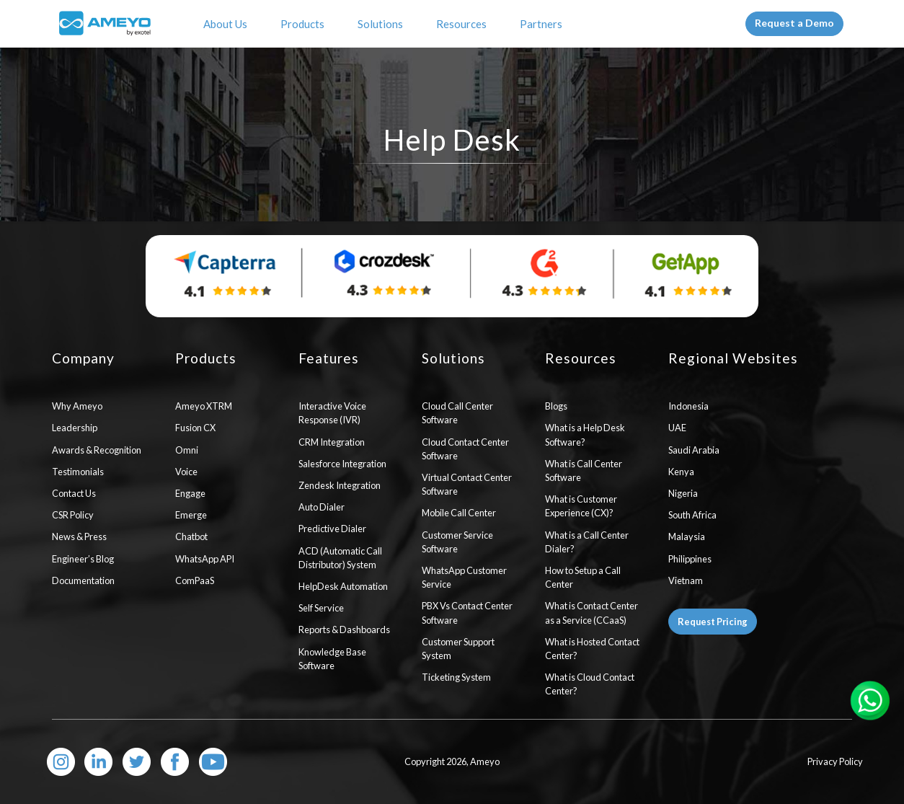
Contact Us (74, 493)
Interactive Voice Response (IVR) (332, 412)
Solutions (382, 23)
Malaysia (686, 536)
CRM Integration (331, 442)
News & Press (79, 536)
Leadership (74, 427)
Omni (186, 450)
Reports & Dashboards (344, 629)
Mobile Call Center (459, 512)
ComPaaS (194, 580)
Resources (463, 23)
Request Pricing (713, 621)
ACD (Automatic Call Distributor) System (340, 557)
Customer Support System (458, 648)
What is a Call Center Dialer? (587, 542)
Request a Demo (794, 23)
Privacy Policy (835, 761)
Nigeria (683, 493)
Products (304, 23)
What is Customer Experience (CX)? (581, 505)
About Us (227, 23)
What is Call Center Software (583, 470)
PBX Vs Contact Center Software (467, 612)
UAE (677, 427)
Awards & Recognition (96, 450)
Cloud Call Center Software (457, 412)
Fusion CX (195, 427)
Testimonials (78, 471)
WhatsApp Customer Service (464, 577)
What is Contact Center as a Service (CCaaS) (591, 612)
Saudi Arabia (693, 450)
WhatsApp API (204, 559)
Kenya (681, 471)
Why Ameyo (77, 406)
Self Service (321, 608)
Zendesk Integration (339, 485)
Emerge (191, 515)
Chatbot (191, 536)
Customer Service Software (457, 542)
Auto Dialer (321, 507)
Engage (190, 493)
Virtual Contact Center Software (467, 484)
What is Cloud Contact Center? (589, 684)
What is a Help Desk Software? (585, 434)
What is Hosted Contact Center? (592, 648)
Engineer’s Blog (83, 559)
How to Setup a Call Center (583, 577)
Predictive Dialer (332, 528)
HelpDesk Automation (343, 586)
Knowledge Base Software (332, 658)
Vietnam (685, 580)
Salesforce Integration (342, 463)
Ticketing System (456, 677)
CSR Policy (73, 515)
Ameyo (485, 761)
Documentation (83, 580)
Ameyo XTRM (203, 406)
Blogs (556, 406)
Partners (543, 23)
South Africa (692, 515)
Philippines (690, 559)
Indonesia (688, 406)
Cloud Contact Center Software (465, 448)
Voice (186, 471)
